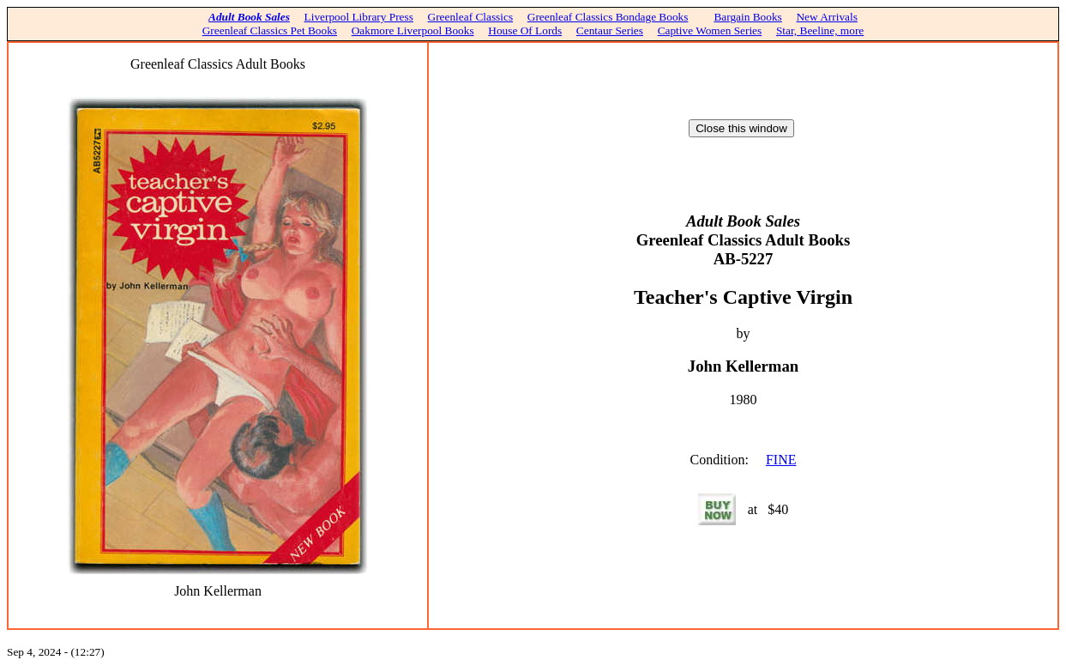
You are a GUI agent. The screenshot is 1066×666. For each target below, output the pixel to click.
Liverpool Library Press (358, 16)
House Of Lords (525, 30)
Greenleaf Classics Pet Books (269, 30)
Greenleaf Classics (471, 16)
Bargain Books (747, 16)
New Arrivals (826, 16)
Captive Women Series (710, 30)
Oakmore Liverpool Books (413, 30)
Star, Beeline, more (820, 30)
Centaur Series (609, 30)
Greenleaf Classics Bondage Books (608, 16)
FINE (781, 459)
